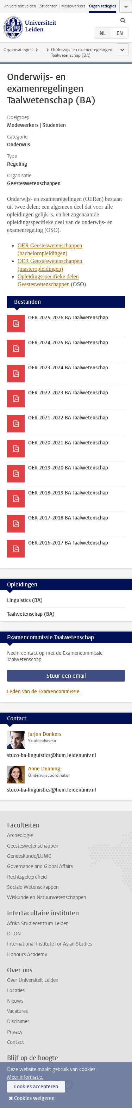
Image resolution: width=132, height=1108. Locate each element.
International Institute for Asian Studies (49, 944)
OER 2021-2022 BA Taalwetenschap (68, 417)
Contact (15, 1042)
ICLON (14, 933)
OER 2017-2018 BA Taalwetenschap (68, 518)
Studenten (48, 6)
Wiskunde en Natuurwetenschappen (46, 897)
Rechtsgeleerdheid (27, 877)
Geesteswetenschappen (32, 846)
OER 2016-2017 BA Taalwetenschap (68, 543)
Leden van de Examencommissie (43, 691)
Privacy (15, 1032)
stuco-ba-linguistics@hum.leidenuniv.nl (51, 755)
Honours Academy (27, 954)
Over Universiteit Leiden (32, 980)
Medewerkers (73, 6)
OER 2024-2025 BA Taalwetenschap (68, 342)
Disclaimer (18, 1021)
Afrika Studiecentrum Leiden (38, 923)
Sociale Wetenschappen (33, 887)
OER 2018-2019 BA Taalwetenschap (68, 493)
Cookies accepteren (36, 1086)
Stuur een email (66, 675)
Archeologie (20, 835)
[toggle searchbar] (122, 20)
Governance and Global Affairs (40, 866)
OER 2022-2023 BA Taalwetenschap (68, 392)
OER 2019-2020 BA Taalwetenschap (68, 467)
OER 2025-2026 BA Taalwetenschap (68, 317)
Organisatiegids (102, 6)
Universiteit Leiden (20, 6)
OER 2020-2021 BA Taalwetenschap (68, 442)
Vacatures (17, 1011)
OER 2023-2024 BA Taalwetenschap (68, 367)
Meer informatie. (25, 1077)
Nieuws (15, 1001)
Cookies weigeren (34, 1098)
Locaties (16, 990)
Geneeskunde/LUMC (29, 856)
